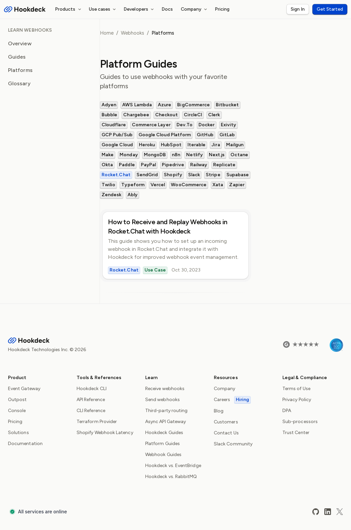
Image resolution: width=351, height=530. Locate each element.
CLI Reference (91, 410)
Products (69, 9)
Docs (167, 9)
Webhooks (132, 33)
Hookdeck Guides (164, 432)
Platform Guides (162, 443)
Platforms (20, 70)
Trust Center (295, 432)
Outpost (17, 399)
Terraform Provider (97, 421)
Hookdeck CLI (92, 388)
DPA (286, 410)
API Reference (91, 399)
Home (107, 33)
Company (195, 9)
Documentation (25, 443)
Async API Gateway (165, 421)
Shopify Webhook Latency (105, 432)
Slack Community (233, 444)
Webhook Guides (163, 454)
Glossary (19, 83)
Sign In (298, 9)
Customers (226, 422)
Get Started (330, 9)
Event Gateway (24, 388)
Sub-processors (300, 421)
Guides (17, 57)
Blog (218, 411)
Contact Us (226, 433)
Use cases (103, 9)
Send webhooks (162, 399)
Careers (232, 399)
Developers (140, 9)
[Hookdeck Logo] (25, 9)
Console (17, 410)
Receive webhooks (164, 388)
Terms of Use (296, 388)
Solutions (18, 432)
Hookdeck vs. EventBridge (173, 465)
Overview (20, 43)
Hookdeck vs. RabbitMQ (171, 476)
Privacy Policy (296, 399)
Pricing (222, 9)
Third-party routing (166, 410)
